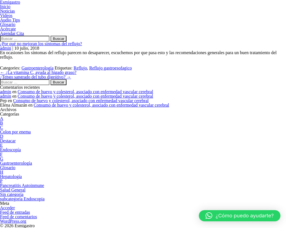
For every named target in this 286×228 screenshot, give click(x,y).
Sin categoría (11, 194)
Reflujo (80, 68)
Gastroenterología (38, 68)
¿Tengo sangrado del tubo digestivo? (35, 77)
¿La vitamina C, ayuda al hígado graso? (38, 72)
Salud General (12, 190)
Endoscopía (10, 149)
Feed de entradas (15, 212)
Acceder (7, 207)
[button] (239, 215)
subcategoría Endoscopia (22, 198)
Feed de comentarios (18, 216)
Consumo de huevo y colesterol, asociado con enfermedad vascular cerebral (85, 91)
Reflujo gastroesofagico (110, 68)
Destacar (8, 140)
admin (5, 48)
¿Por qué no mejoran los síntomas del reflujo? (41, 43)
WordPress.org (13, 221)
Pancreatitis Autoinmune (22, 185)
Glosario (7, 167)
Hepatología (11, 176)
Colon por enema (15, 131)
